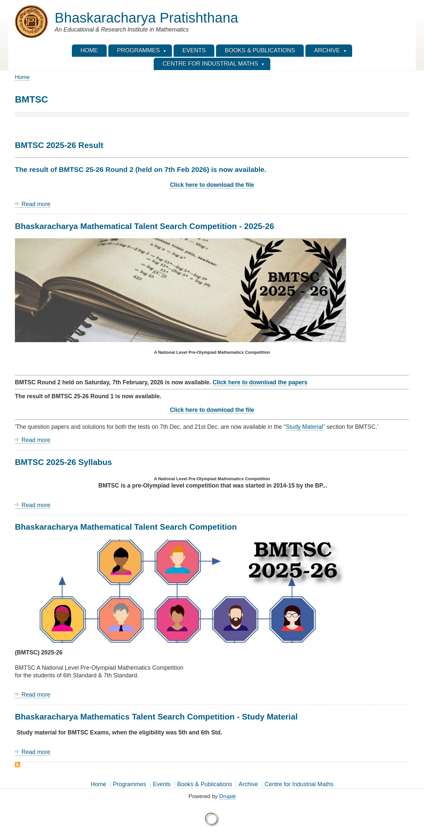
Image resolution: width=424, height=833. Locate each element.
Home (22, 77)
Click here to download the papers (260, 382)
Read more (36, 204)
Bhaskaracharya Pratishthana (146, 18)
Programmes (129, 784)
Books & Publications (204, 784)
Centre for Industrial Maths (299, 784)
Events (162, 784)
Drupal (227, 796)
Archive (248, 784)
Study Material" (305, 426)
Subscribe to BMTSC (17, 764)
